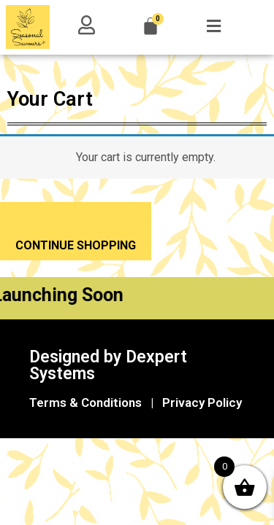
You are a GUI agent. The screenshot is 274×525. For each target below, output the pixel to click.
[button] (213, 26)
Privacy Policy (202, 402)
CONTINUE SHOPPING (75, 245)
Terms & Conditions (85, 402)
